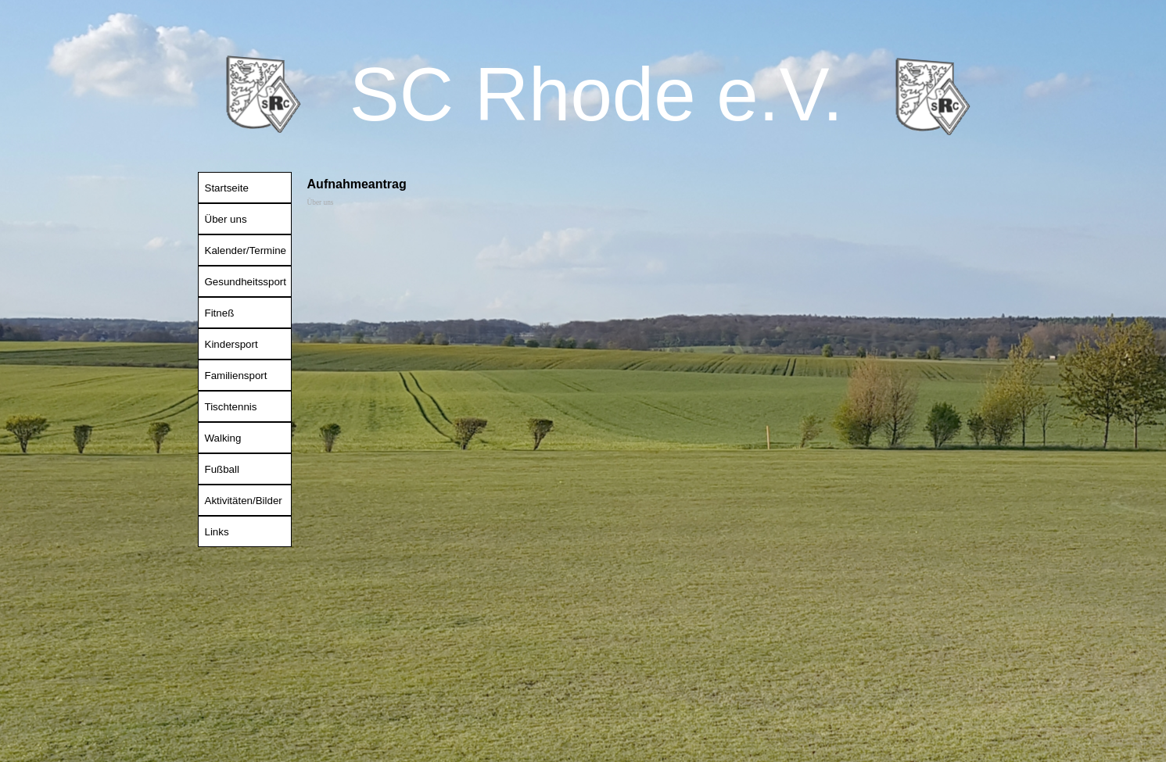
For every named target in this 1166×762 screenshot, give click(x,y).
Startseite (227, 188)
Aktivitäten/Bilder (243, 500)
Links (217, 532)
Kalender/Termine (245, 250)
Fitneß (220, 313)
